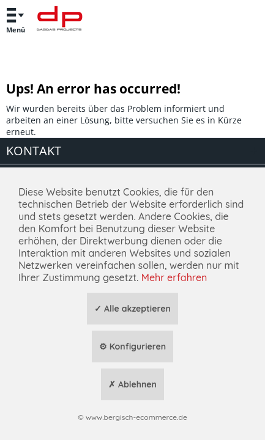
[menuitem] (15, 20)
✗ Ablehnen (132, 384)
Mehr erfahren (174, 277)
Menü (15, 18)
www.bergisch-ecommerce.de (136, 417)
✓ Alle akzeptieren (132, 308)
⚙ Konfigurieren (132, 346)
